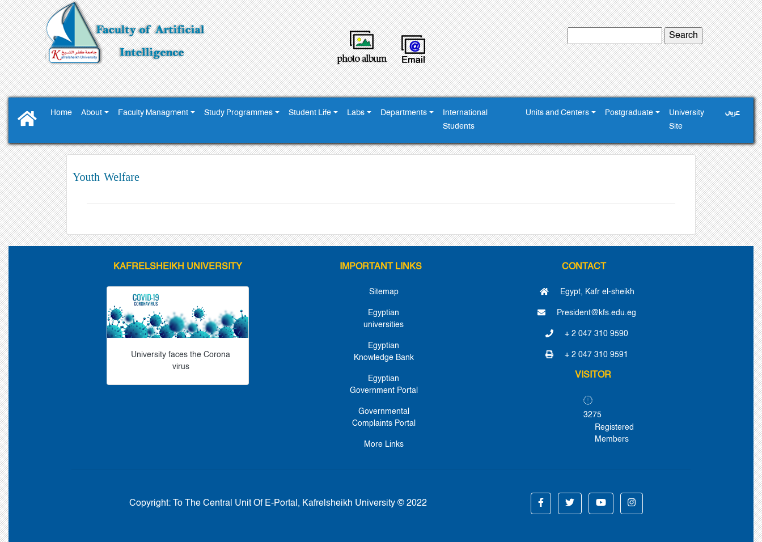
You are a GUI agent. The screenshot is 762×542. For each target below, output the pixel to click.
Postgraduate (629, 113)
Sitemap (384, 292)
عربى (732, 113)
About (91, 113)
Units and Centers (557, 113)
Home (61, 113)
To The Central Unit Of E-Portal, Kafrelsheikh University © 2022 (300, 503)
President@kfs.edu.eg (586, 313)
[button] (541, 503)
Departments (403, 113)
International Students (465, 120)
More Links (384, 444)
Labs (356, 113)
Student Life (310, 113)
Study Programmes (238, 113)
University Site (686, 120)
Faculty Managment (153, 113)
